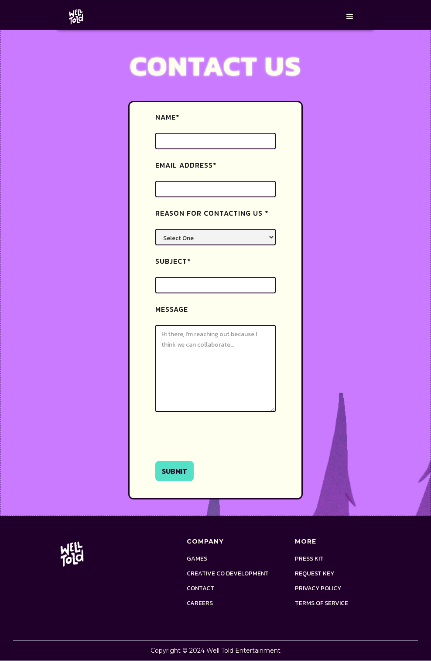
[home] (76, 16)
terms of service (321, 603)
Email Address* (186, 165)
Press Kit (309, 558)
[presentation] (221, 440)
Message (171, 309)
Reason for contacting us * (212, 213)
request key (314, 573)
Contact (200, 588)
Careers (200, 603)
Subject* (173, 261)
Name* (167, 117)
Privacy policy (318, 588)
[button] (350, 16)
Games (197, 558)
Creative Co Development (228, 573)
